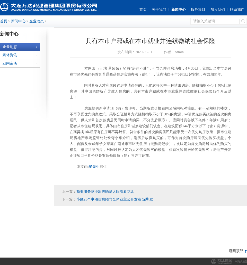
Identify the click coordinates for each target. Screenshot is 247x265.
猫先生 (94, 167)
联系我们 (237, 10)
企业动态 (36, 21)
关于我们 (159, 10)
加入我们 (217, 10)
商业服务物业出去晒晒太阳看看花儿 (105, 192)
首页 (143, 10)
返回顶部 (236, 251)
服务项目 (198, 10)
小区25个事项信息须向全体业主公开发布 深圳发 (114, 199)
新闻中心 (178, 10)
